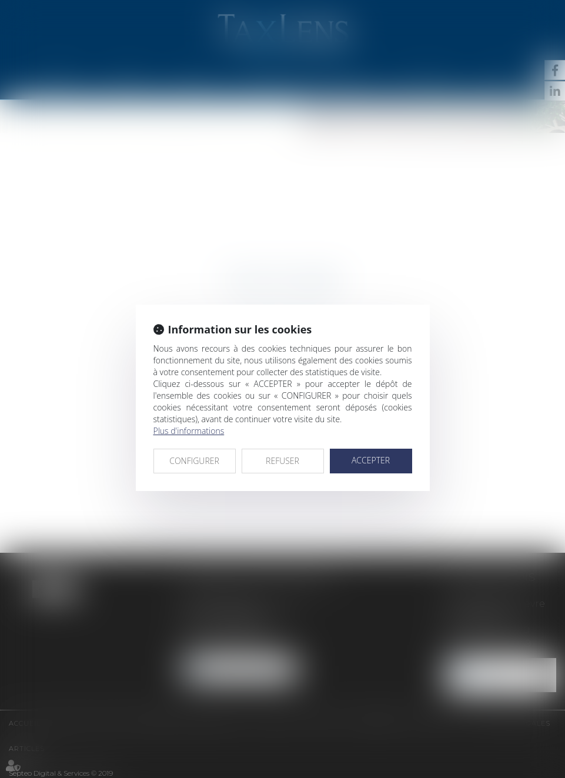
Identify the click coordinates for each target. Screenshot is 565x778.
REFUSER (282, 460)
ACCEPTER (371, 460)
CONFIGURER (194, 460)
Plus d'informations (189, 430)
